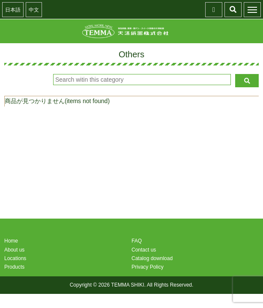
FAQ (137, 241)
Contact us (144, 250)
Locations (15, 258)
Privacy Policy (148, 267)
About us (14, 250)
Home (11, 241)
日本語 (13, 10)
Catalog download (152, 258)
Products (14, 267)
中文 (34, 10)
